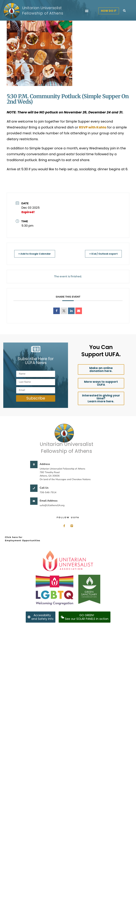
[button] (86, 11)
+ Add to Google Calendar (36, 253)
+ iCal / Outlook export (102, 253)
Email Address (49, 500)
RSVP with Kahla (92, 127)
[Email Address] (34, 501)
